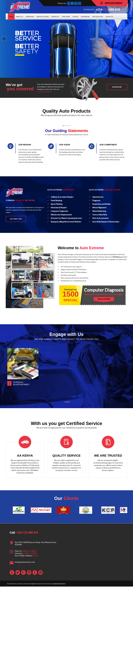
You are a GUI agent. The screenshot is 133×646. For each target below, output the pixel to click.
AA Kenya (115, 328)
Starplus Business (59, 643)
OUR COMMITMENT (108, 216)
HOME (11, 16)
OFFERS (75, 16)
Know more (117, 87)
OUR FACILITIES (97, 16)
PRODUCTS (55, 16)
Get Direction (16, 290)
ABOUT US (19, 16)
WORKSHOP (30, 16)
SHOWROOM (85, 16)
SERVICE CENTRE (43, 16)
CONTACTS (109, 16)
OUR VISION (64, 216)
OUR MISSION (24, 216)
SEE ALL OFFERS (104, 370)
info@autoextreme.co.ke (25, 621)
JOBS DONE (66, 16)
